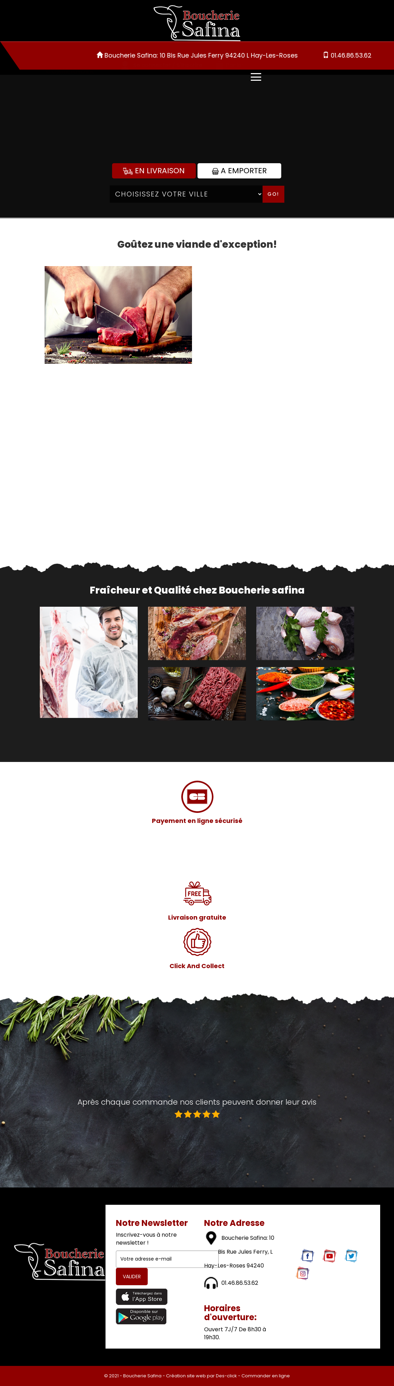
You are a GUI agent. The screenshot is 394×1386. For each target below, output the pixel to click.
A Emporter (239, 170)
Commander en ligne (265, 1375)
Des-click (226, 1375)
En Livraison (154, 170)
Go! (273, 194)
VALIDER (132, 1276)
